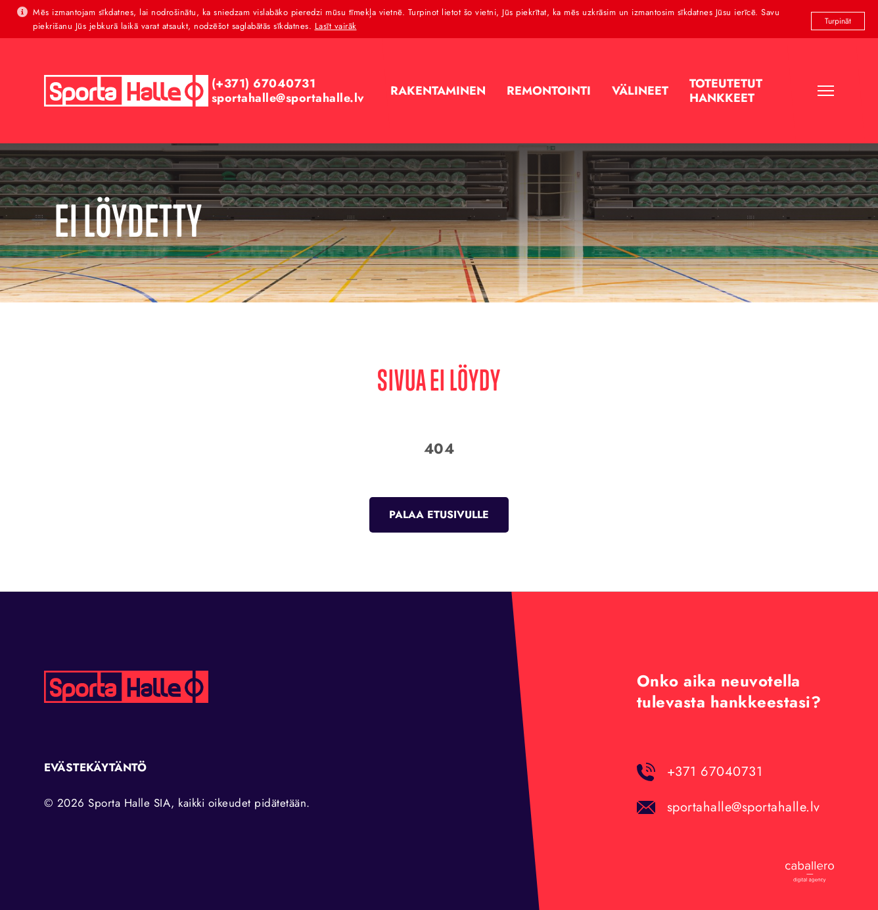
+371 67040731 (715, 771)
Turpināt (838, 21)
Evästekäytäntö (95, 767)
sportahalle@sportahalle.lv (743, 807)
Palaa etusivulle (439, 514)
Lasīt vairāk (336, 26)
